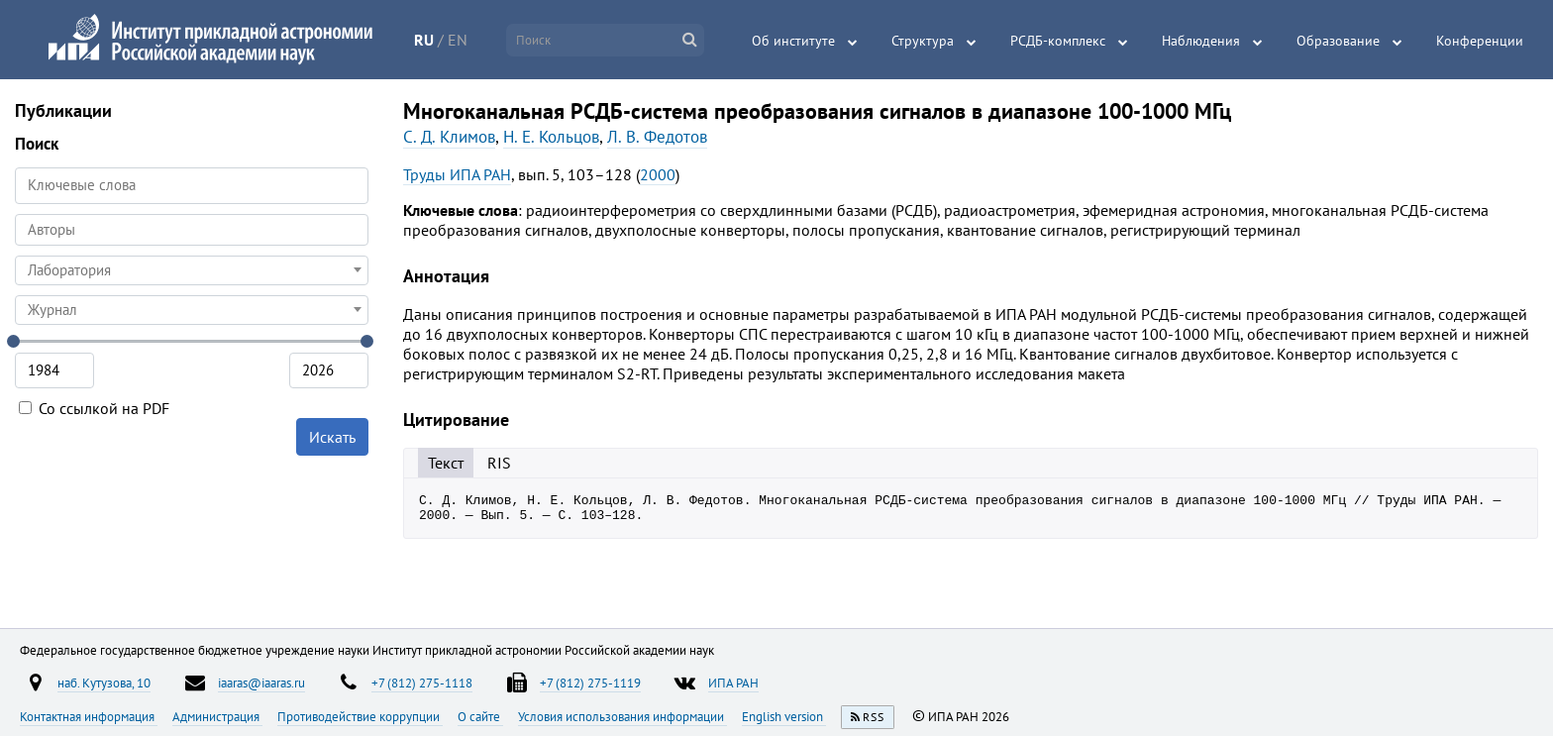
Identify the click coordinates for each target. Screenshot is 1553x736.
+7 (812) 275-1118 (421, 682)
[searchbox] (192, 229)
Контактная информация (88, 716)
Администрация (217, 716)
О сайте (480, 716)
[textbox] (191, 270)
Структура (922, 41)
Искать (332, 437)
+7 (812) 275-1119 (590, 682)
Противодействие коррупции (360, 716)
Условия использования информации (622, 716)
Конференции (1479, 41)
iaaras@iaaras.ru (261, 682)
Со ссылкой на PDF (94, 408)
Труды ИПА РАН (457, 174)
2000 (657, 174)
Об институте (793, 41)
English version (784, 716)
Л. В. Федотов (657, 137)
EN (457, 40)
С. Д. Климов (449, 137)
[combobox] (191, 230)
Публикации (63, 110)
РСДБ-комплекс (1057, 41)
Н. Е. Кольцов (551, 137)
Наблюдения (1201, 41)
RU (424, 40)
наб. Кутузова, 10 (104, 682)
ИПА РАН (733, 682)
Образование (1338, 41)
